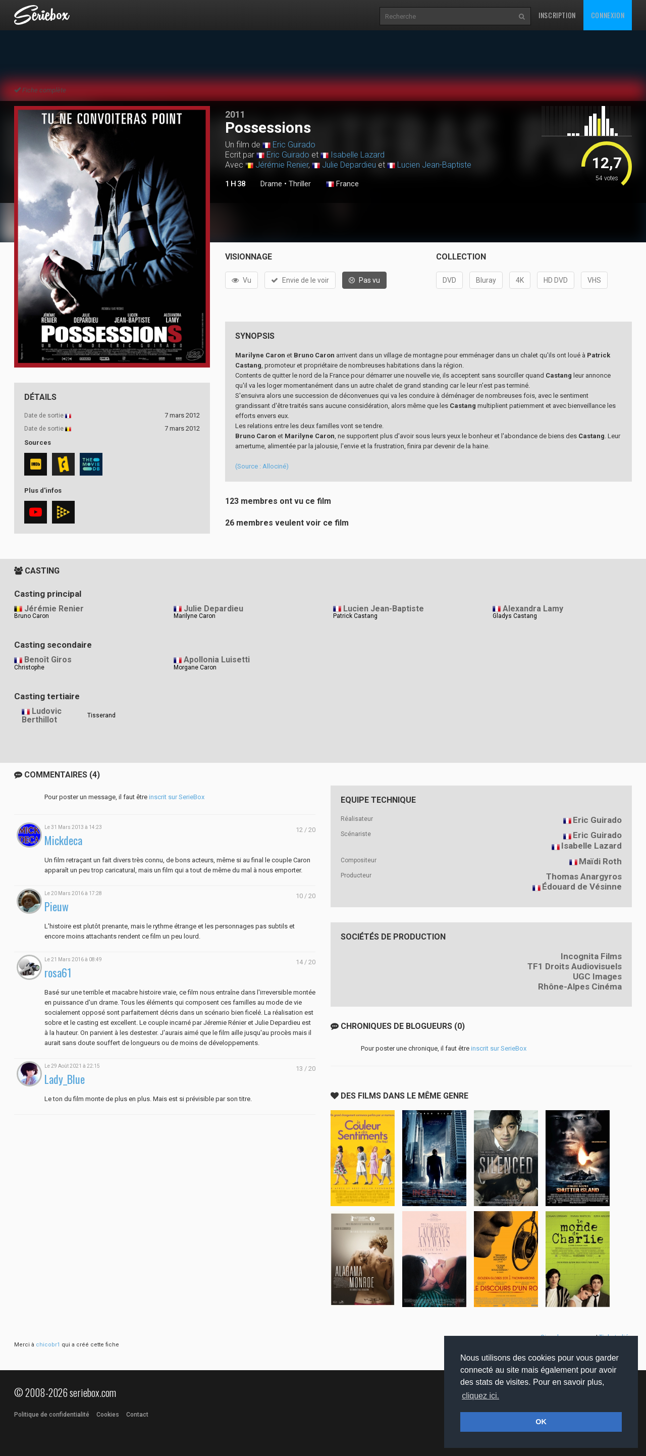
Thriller (300, 183)
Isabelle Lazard (358, 155)
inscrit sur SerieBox (176, 797)
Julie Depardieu (349, 165)
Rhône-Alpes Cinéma (580, 986)
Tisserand (101, 715)
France (342, 184)
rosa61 (58, 972)
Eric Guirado (294, 144)
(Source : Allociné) (262, 466)
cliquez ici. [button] (480, 1395)
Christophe (29, 667)
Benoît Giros (48, 659)
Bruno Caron (31, 615)
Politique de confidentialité (51, 1414)
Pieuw (56, 906)
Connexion (607, 15)
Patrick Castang (355, 615)
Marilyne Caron (195, 615)
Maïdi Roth (600, 861)
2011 (235, 114)
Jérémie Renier (281, 165)
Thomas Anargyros (584, 876)
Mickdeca (63, 840)
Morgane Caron (195, 667)
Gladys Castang (515, 615)
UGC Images (597, 976)
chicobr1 (48, 1344)
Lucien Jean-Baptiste (434, 165)
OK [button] (541, 1422)
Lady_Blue (64, 1079)
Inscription (557, 15)
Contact (137, 1414)
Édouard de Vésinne (582, 886)
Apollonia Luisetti (217, 659)
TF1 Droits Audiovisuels (574, 966)
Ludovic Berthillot (42, 715)
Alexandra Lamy (533, 608)
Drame (271, 183)
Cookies (107, 1414)
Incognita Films (591, 956)
